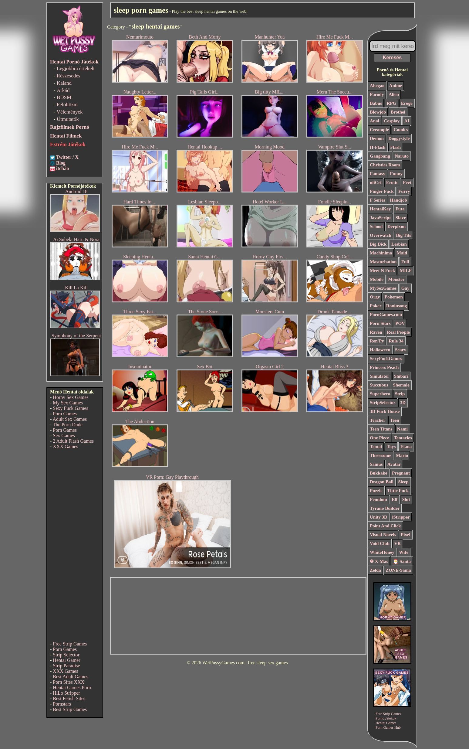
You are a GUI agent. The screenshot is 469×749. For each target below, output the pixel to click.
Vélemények (70, 112)
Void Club (380, 543)
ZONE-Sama (398, 570)
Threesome (380, 455)
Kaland (64, 83)
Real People (398, 332)
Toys (391, 446)
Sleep (403, 481)
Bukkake (378, 473)
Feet (407, 182)
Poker (375, 305)
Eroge (407, 103)
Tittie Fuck (398, 490)
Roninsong (396, 305)
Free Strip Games (70, 643)
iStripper (401, 517)
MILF (406, 270)
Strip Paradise (66, 665)
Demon (377, 138)
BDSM (64, 97)
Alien (394, 94)
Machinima (381, 252)
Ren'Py (377, 341)
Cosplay (392, 120)
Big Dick (378, 244)
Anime (395, 85)
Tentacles (403, 437)
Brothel (398, 112)
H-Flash (378, 147)
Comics (401, 129)
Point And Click (385, 525)
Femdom (378, 499)
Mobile (376, 279)
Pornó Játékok (386, 718)
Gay (405, 288)
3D (403, 402)
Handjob (398, 200)
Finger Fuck (381, 191)
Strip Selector (66, 654)
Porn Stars (380, 323)
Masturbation (383, 261)
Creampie (379, 129)
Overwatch (380, 235)
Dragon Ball (381, 481)
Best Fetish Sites (69, 698)
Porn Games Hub (388, 727)
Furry (404, 191)
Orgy (375, 296)
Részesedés (68, 76)
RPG (391, 103)
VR (397, 543)
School (376, 226)
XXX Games (65, 446)
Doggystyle (399, 138)
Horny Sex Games (70, 397)
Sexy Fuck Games (70, 408)
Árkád (63, 90)
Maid (402, 252)
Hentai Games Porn (72, 687)
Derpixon (396, 226)
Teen (394, 420)
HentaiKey (380, 208)
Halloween (380, 349)
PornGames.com (386, 314)
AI (407, 120)
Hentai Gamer (66, 660)
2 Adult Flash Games (73, 441)
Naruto (402, 156)
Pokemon (394, 296)
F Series (377, 200)
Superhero (380, 393)
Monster (396, 279)
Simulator (379, 376)
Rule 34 (396, 341)
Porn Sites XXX (68, 682)
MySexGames (383, 288)
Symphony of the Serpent (76, 335)
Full (405, 261)
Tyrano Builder (385, 508)
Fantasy (377, 173)
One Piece (379, 437)
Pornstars (62, 703)
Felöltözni (67, 104)
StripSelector (382, 402)
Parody (377, 94)
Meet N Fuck (382, 270)
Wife (403, 552)
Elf (394, 499)
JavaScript (380, 217)
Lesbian (399, 244)
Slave (401, 217)
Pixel (405, 534)
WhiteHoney (382, 552)
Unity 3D (378, 517)
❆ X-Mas (379, 561)
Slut (406, 499)
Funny (396, 173)
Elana (406, 446)
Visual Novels (383, 534)
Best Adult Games (70, 676)
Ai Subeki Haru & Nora (76, 239)
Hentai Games (386, 723)
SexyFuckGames (386, 358)
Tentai (376, 446)
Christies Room (385, 164)
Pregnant (401, 473)
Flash (395, 147)
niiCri (375, 182)
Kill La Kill (76, 287)
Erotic (392, 182)
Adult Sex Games (69, 419)
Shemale (401, 385)
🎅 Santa (402, 561)
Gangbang (380, 156)
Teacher (377, 420)
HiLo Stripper (66, 693)
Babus (376, 103)
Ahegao (377, 85)
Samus (376, 464)
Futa (400, 208)
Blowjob (378, 112)
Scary (400, 349)
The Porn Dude (68, 424)
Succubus (379, 385)
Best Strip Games (70, 709)
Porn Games (65, 413)
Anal (374, 120)
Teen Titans (381, 429)
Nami (402, 429)
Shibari (401, 376)
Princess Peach (384, 367)
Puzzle (376, 490)
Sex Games (64, 435)
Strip (400, 393)
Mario (402, 455)
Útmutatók (68, 119)
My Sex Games (68, 402)
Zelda (375, 570)
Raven (376, 332)
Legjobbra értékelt (76, 68)
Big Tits (403, 235)
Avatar (394, 464)
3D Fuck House (385, 411)
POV (400, 323)
